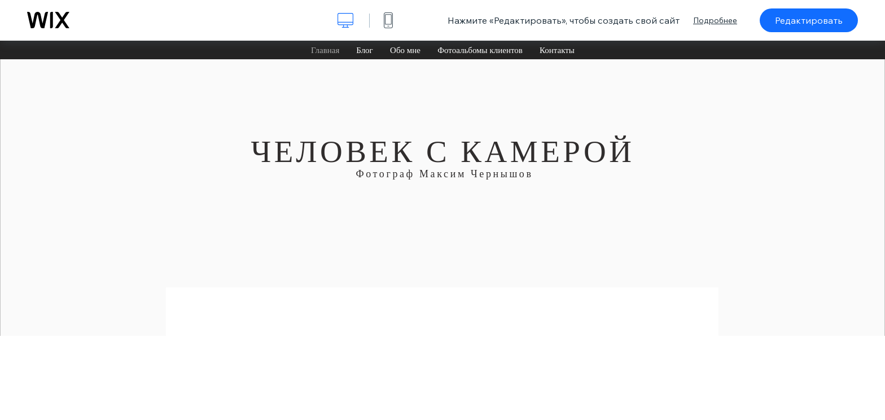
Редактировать (809, 20)
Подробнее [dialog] (715, 20)
